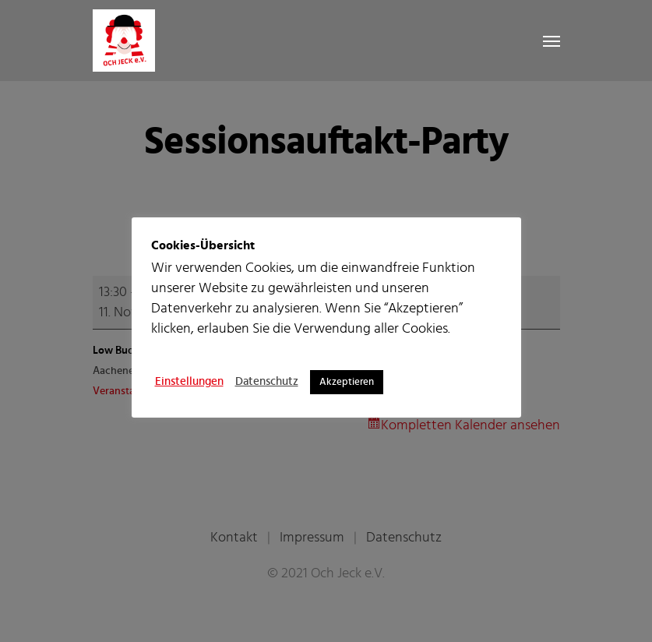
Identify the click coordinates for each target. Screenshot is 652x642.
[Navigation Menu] (551, 40)
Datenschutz (266, 381)
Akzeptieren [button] (346, 382)
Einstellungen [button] (189, 381)
